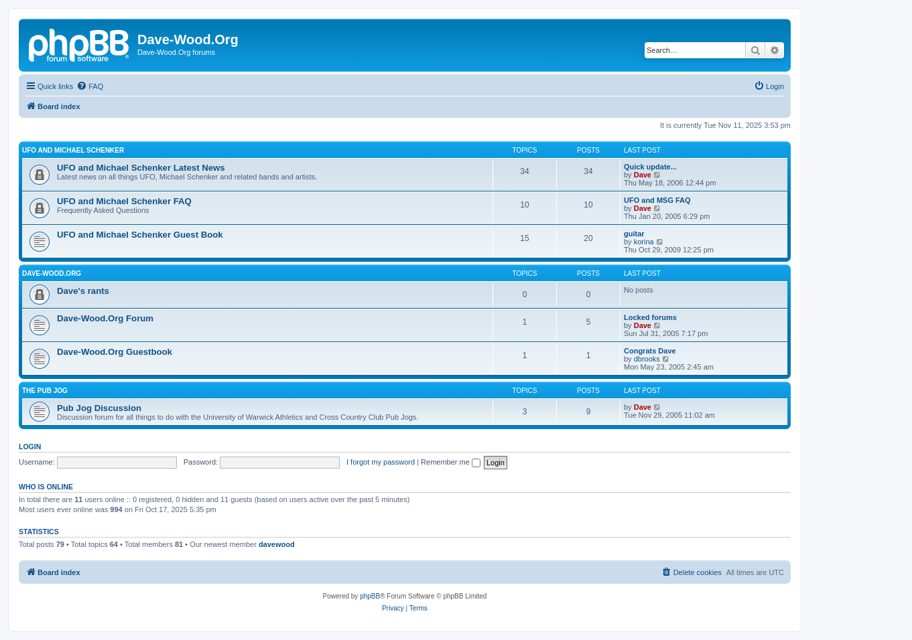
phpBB (370, 596)
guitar (634, 234)
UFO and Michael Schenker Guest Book (140, 235)
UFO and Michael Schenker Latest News (141, 168)
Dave (642, 175)
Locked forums (650, 317)
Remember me (450, 462)
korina (644, 242)
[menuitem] (89, 86)
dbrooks (647, 359)
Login (30, 447)
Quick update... (650, 167)
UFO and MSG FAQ (657, 200)
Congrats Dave (650, 351)
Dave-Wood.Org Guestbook (114, 352)
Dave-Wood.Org (51, 273)
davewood (277, 544)
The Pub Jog (45, 390)
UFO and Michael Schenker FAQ (124, 201)
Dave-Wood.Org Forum (105, 318)
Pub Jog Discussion (99, 408)
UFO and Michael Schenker (73, 150)
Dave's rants (83, 291)
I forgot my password (380, 462)
